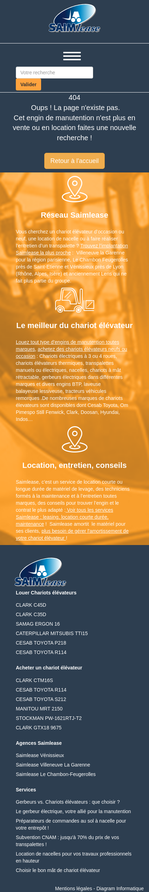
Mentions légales (73, 888)
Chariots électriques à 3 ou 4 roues (77, 356)
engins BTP (68, 384)
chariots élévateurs (36, 363)
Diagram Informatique (120, 888)
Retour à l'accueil (74, 160)
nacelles (78, 370)
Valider (28, 84)
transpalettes (99, 363)
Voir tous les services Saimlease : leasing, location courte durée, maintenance (64, 517)
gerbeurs (51, 377)
